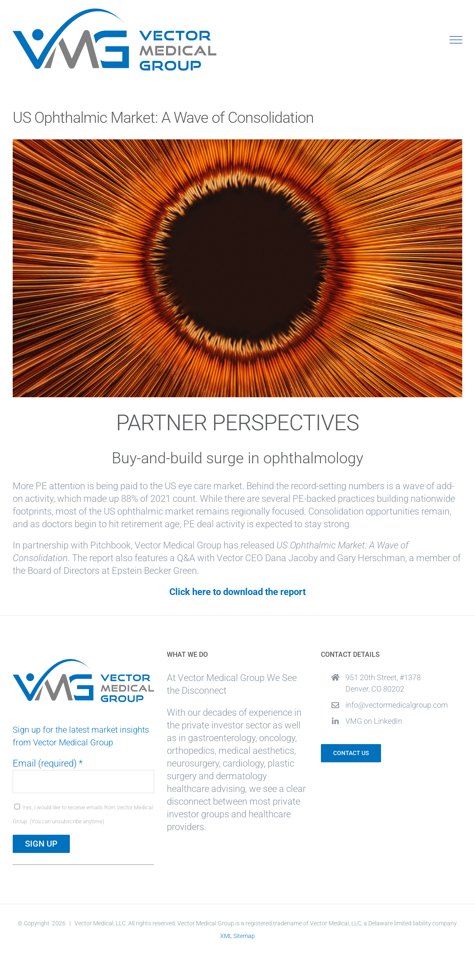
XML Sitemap (237, 936)
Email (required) (48, 763)
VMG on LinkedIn (373, 721)
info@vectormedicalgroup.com (396, 704)
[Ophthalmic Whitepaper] (237, 268)
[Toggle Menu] (456, 40)
